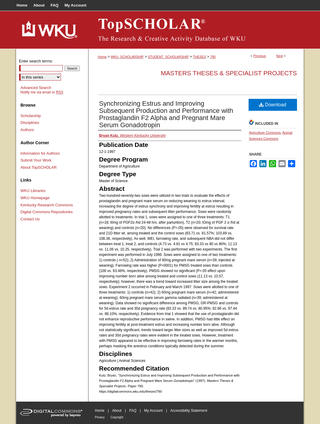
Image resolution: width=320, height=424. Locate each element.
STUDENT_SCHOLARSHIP (168, 57)
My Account (153, 410)
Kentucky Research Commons (47, 205)
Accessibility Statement (188, 410)
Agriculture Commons (265, 132)
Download (272, 104)
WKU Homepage (35, 198)
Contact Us (30, 219)
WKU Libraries (33, 190)
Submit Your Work (36, 160)
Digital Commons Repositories (47, 212)
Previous (259, 56)
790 (212, 57)
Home (102, 57)
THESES (199, 57)
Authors (27, 129)
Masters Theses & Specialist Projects (229, 73)
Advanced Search (36, 87)
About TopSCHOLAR (39, 167)
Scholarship (31, 115)
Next (279, 56)
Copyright (117, 417)
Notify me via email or (42, 92)
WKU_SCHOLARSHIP (127, 57)
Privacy (100, 417)
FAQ (132, 410)
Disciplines (30, 122)
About (116, 410)
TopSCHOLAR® (196, 30)
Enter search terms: (36, 61)
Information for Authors (40, 153)
